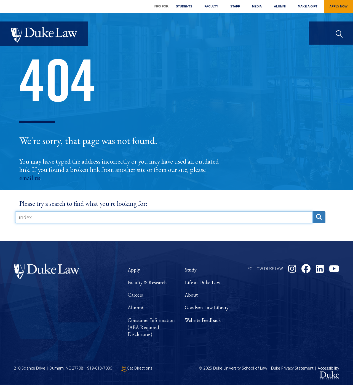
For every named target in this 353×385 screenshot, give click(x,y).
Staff (235, 6)
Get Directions (136, 368)
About (191, 295)
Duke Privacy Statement (292, 368)
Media (257, 6)
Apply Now (338, 6)
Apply (134, 270)
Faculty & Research (147, 282)
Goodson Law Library (207, 307)
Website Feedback (203, 320)
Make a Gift (307, 6)
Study (191, 270)
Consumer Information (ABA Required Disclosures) (151, 327)
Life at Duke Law (202, 282)
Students (184, 6)
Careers (135, 295)
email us (29, 178)
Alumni (280, 6)
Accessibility (328, 368)
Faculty (211, 6)
